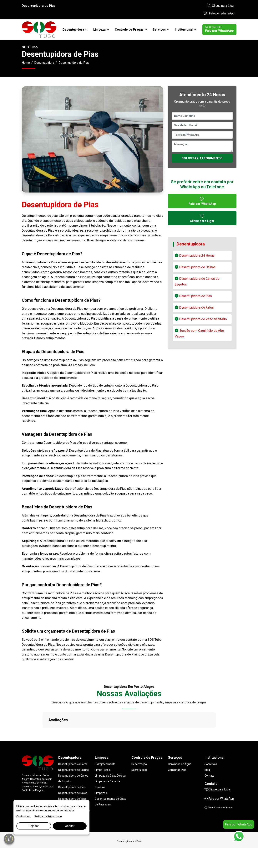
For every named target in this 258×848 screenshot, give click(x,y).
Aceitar (69, 826)
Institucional (184, 29)
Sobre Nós (211, 744)
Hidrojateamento (105, 744)
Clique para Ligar (221, 6)
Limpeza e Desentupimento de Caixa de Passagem (110, 779)
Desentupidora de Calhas (197, 267)
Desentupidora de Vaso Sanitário (203, 319)
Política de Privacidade (48, 816)
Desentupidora (74, 29)
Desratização (139, 750)
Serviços (160, 29)
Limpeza (99, 29)
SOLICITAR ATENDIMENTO (202, 158)
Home (26, 62)
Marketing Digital (63, 841)
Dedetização (139, 744)
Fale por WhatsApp (219, 13)
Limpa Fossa (102, 750)
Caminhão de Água (179, 744)
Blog (207, 750)
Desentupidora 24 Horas (197, 255)
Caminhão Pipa (177, 750)
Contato (209, 756)
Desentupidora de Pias (195, 296)
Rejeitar (33, 826)
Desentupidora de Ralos (196, 307)
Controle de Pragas (129, 29)
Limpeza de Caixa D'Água (110, 756)
